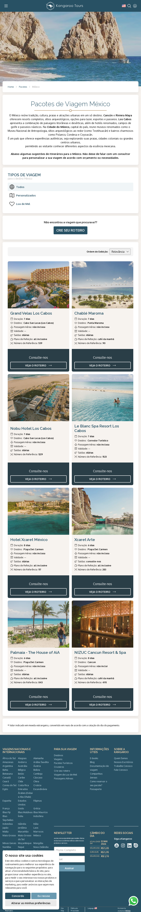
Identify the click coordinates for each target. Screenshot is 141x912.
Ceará (6, 781)
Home (11, 86)
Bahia (5, 769)
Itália (35, 823)
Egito (5, 789)
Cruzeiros (59, 766)
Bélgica (22, 769)
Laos (35, 827)
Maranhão (23, 831)
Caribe (21, 777)
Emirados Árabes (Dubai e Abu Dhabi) (25, 793)
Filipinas (37, 800)
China (36, 781)
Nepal (21, 846)
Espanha (7, 800)
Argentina (8, 765)
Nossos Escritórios (123, 762)
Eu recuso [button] (44, 895)
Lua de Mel (19, 204)
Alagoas (22, 758)
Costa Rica (23, 785)
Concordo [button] (18, 895)
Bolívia (36, 769)
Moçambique (24, 843)
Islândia (22, 823)
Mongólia (38, 843)
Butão (21, 773)
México (37, 835)
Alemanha (38, 758)
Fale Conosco (121, 769)
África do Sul (9, 758)
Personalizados (22, 195)
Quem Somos (121, 758)
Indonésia (8, 823)
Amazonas (8, 762)
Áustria (37, 765)
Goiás (21, 808)
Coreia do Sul (9, 785)
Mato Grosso (9, 835)
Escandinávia (40, 789)
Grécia (36, 808)
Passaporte (96, 789)
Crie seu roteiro (62, 770)
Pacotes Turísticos (63, 763)
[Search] (129, 5)
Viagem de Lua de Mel (65, 774)
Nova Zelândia (40, 846)
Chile (20, 781)
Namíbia (7, 846)
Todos (16, 187)
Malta (5, 831)
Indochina (38, 816)
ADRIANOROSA (124, 911)
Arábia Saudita (41, 762)
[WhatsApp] (133, 901)
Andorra (22, 762)
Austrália (22, 765)
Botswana (8, 773)
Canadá (7, 777)
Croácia (37, 785)
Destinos (58, 755)
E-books (94, 758)
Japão (5, 827)
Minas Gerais (9, 843)
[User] (135, 5)
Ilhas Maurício (40, 812)
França (6, 808)
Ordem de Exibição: (97, 251)
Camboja (37, 773)
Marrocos (38, 831)
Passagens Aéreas (63, 778)
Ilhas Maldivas (25, 812)
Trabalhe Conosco (123, 765)
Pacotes (23, 86)
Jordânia (22, 827)
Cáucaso (37, 777)
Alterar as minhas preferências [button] (30, 903)
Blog (92, 762)
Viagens (58, 759)
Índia (20, 816)
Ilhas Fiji (6, 812)
